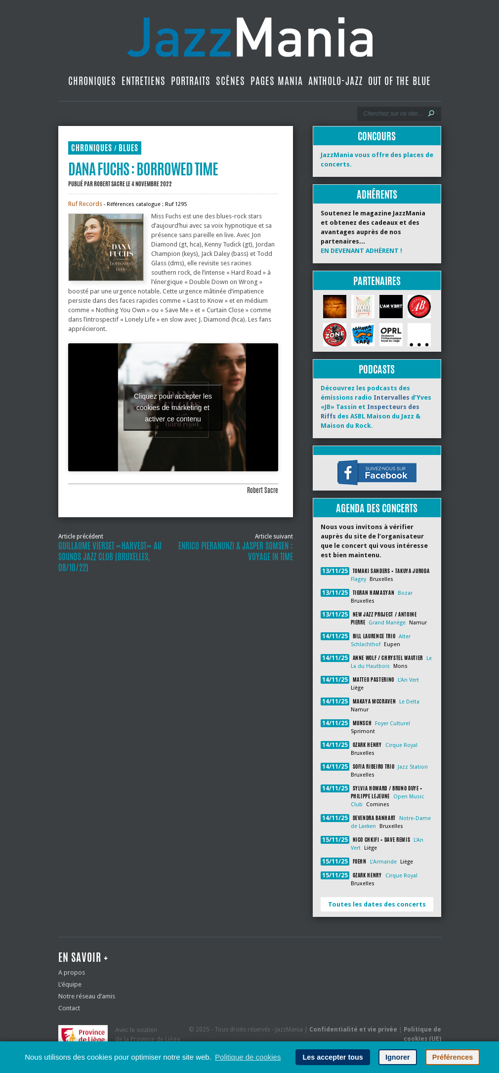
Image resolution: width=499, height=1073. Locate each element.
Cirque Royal (401, 745)
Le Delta (409, 702)
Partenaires (377, 281)
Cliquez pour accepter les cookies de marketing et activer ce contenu (173, 407)
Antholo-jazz (335, 81)
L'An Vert (408, 680)
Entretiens (144, 81)
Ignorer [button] (397, 1057)
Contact (69, 1008)
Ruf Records (85, 203)
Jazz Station (413, 767)
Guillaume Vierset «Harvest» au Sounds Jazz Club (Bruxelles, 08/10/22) (110, 557)
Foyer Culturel (392, 723)
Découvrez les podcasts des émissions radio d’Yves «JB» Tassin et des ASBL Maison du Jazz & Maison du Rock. (376, 406)
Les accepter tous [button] (332, 1057)
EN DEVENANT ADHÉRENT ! (361, 250)
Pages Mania (276, 81)
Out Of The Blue (399, 81)
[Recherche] (392, 113)
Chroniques (92, 81)
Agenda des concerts (376, 508)
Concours (377, 136)
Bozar (405, 593)
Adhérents (377, 194)
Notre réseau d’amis (86, 996)
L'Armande (383, 862)
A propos (71, 972)
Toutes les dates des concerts (377, 904)
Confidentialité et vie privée (353, 1029)
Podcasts (377, 369)
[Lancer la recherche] (431, 113)
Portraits (190, 81)
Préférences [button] (452, 1057)
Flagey (358, 579)
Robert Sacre (109, 183)
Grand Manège (387, 622)
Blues (128, 148)
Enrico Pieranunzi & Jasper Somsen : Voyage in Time (235, 551)
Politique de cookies (248, 1057)
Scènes (230, 81)
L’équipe (70, 984)
